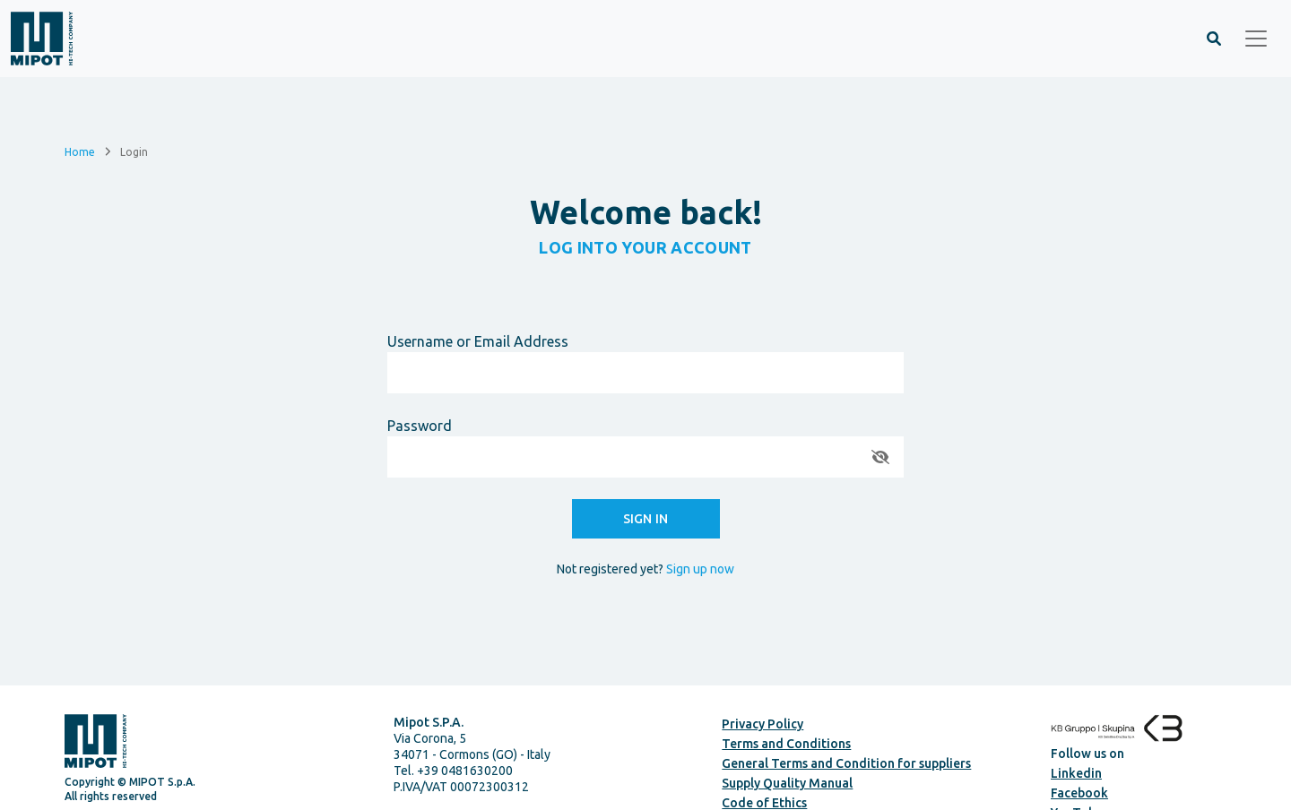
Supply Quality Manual (787, 783)
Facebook (1079, 793)
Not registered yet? (645, 569)
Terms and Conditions (786, 744)
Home (80, 151)
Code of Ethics (764, 803)
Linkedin (1076, 773)
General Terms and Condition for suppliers (846, 763)
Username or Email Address (477, 341)
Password (419, 426)
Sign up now (700, 569)
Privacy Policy (762, 724)
